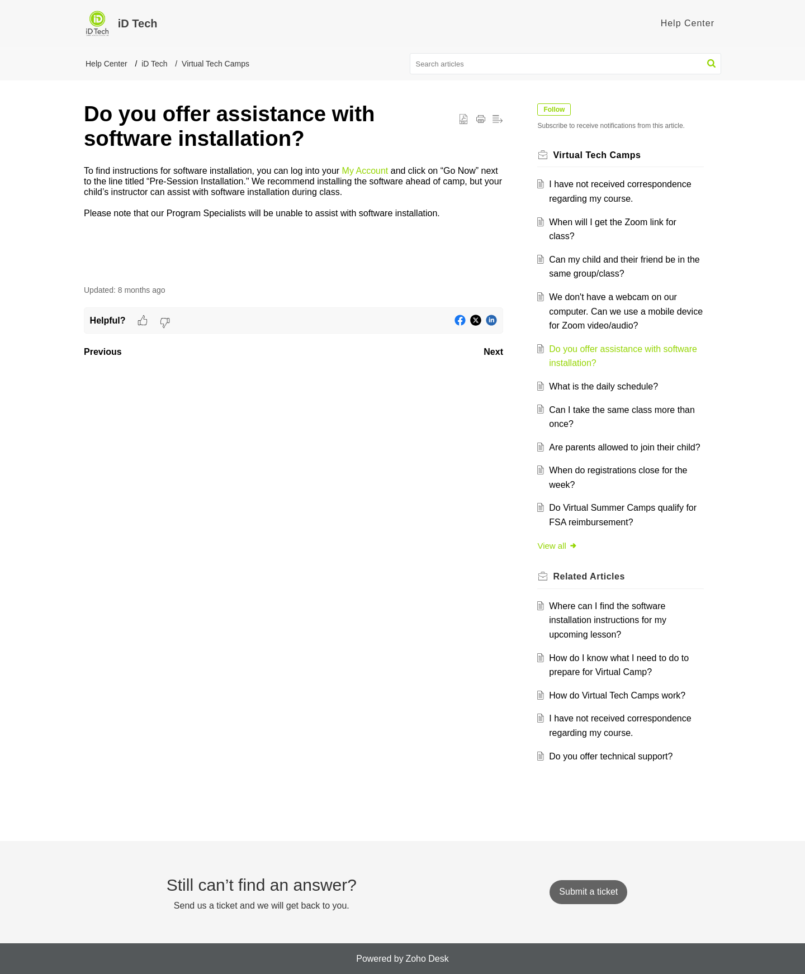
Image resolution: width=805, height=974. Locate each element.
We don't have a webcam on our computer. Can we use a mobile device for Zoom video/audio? (615, 311)
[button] (711, 63)
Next (493, 352)
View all (559, 545)
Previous (103, 352)
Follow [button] (555, 109)
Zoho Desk (426, 958)
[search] (566, 63)
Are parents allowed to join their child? (626, 447)
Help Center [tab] (687, 23)
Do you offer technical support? (612, 756)
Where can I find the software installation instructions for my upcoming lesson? (609, 620)
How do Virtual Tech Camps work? (619, 695)
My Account (365, 170)
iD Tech (154, 63)
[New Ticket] (588, 891)
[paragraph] (293, 192)
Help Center (106, 63)
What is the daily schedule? (605, 386)
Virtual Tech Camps (215, 63)
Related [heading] (590, 576)
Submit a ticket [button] (588, 891)
